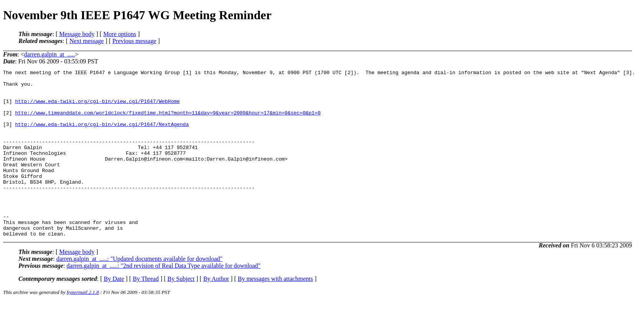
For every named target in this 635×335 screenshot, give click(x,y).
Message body (76, 34)
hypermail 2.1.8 (83, 325)
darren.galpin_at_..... (49, 54)
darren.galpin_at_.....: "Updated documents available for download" (139, 292)
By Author (216, 312)
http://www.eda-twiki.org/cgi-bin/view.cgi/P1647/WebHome (97, 107)
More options (119, 34)
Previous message (134, 41)
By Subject (181, 312)
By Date (114, 312)
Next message (86, 41)
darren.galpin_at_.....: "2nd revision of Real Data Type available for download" (163, 299)
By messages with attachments (275, 312)
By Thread (146, 312)
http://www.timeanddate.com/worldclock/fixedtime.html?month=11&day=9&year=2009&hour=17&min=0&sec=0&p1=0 (168, 121)
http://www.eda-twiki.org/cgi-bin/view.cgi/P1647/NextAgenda (102, 135)
